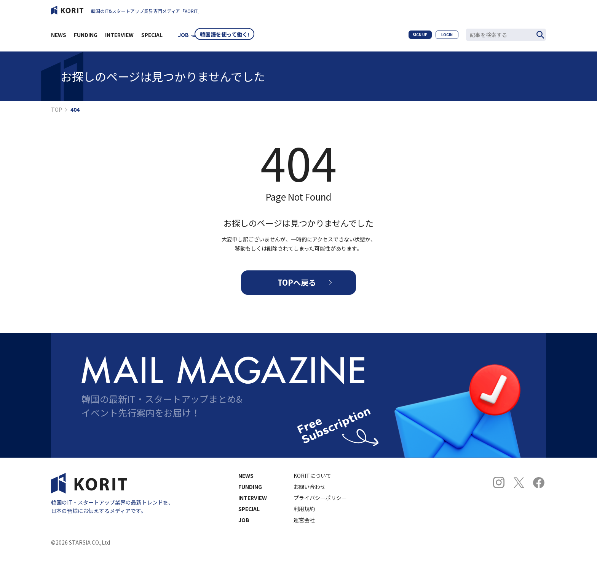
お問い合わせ (310, 491)
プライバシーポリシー (320, 502)
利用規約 (304, 513)
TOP (56, 109)
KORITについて (312, 480)
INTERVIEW (119, 36)
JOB (183, 36)
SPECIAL (152, 36)
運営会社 (304, 524)
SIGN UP (411, 36)
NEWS (58, 36)
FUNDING (85, 36)
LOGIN (444, 36)
